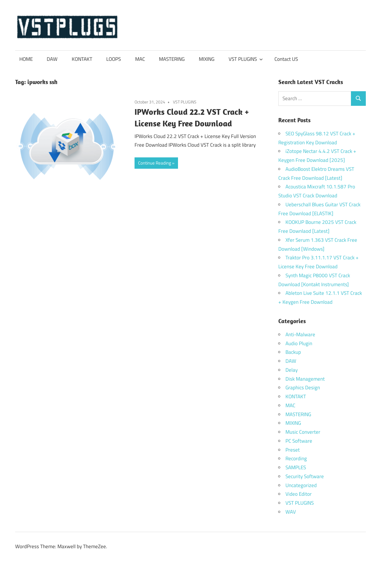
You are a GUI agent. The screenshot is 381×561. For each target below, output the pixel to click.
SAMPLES (295, 467)
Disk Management (305, 379)
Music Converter (302, 432)
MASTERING (172, 59)
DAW (52, 59)
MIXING (206, 59)
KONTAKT (82, 59)
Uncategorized (301, 485)
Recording (296, 458)
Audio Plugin (298, 343)
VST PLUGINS (246, 59)
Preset (292, 450)
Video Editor (298, 494)
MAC (140, 59)
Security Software (304, 476)
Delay (291, 370)
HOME (26, 59)
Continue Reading (154, 162)
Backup (293, 352)
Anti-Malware (300, 334)
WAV (290, 512)
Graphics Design (302, 387)
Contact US (286, 59)
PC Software (298, 441)
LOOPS (113, 59)
